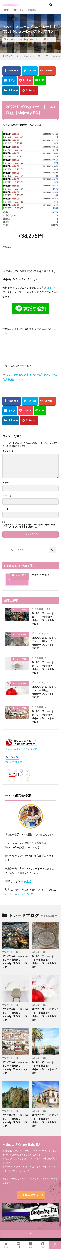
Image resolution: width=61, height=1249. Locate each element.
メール (6, 496)
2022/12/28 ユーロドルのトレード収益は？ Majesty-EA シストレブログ (45, 1120)
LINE (14, 10)
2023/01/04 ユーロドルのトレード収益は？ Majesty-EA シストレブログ (44, 692)
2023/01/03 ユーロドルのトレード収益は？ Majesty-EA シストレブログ (44, 716)
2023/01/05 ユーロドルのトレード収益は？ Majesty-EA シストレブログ (44, 667)
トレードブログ (34, 39)
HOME (5, 10)
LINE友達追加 (30, 1194)
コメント (8, 451)
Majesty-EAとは (40, 574)
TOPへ (55, 1245)
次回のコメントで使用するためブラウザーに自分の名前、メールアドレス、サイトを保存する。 (29, 526)
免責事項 (32, 10)
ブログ (49, 39)
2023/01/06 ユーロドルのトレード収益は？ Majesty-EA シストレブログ (44, 643)
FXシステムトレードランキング (21, 748)
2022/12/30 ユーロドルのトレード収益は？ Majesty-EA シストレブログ (45, 1067)
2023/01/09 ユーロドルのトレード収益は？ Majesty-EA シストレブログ (44, 618)
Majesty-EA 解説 (19, 576)
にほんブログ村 (13, 761)
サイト (5, 509)
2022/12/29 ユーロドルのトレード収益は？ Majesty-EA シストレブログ (15, 1120)
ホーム (6, 1245)
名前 (5, 483)
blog (22, 10)
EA (43, 1245)
